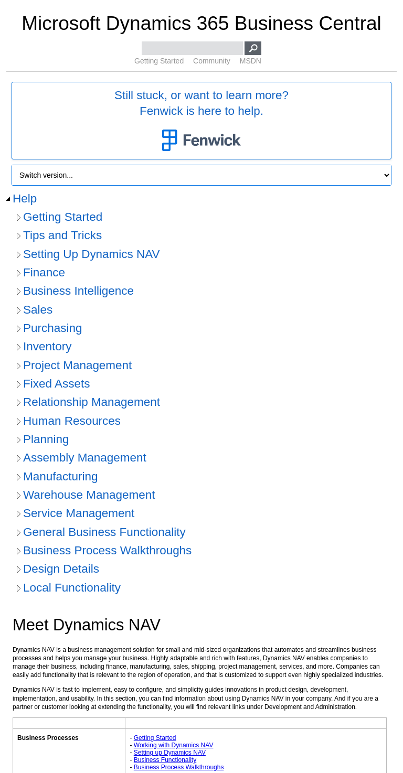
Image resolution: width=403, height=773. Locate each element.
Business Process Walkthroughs (107, 550)
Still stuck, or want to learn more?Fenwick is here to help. (201, 121)
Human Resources (72, 420)
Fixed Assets (56, 383)
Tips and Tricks (62, 235)
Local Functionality (72, 587)
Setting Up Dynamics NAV (91, 254)
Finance (44, 272)
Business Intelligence (78, 290)
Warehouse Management (89, 494)
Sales (37, 309)
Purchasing (52, 328)
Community (211, 61)
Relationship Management (91, 402)
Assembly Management (84, 457)
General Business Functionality (104, 532)
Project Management (77, 365)
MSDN (250, 61)
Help (25, 198)
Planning (46, 439)
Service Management (78, 513)
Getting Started (159, 61)
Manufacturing (60, 476)
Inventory (47, 346)
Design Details (61, 568)
